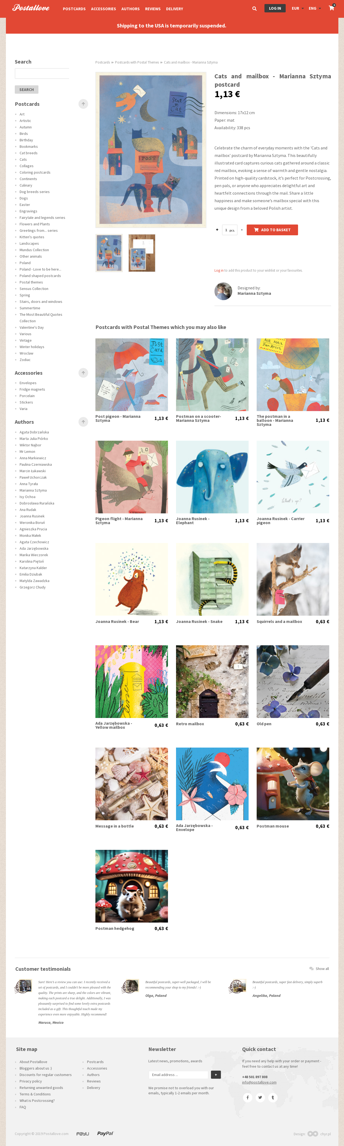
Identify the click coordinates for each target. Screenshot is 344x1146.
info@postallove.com (259, 1082)
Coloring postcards (35, 172)
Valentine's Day (32, 327)
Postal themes (31, 282)
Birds (24, 133)
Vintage (26, 340)
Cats (23, 159)
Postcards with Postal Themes (137, 62)
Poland (25, 262)
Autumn (26, 127)
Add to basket (272, 229)
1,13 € (161, 418)
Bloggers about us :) (36, 1068)
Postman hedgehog (114, 928)
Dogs (24, 198)
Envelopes (28, 382)
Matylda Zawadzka (34, 580)
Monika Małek (30, 535)
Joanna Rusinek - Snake (199, 621)
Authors (130, 8)
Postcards (74, 8)
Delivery (174, 8)
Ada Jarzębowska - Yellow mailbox (113, 725)
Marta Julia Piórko (34, 438)
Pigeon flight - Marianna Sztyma (119, 521)
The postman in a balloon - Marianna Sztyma (275, 420)
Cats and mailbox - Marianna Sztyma (191, 62)
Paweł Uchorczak (33, 477)
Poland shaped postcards (40, 275)
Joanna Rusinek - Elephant (193, 521)
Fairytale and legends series (42, 217)
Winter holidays (32, 346)
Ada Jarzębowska (34, 548)
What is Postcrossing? (37, 1100)
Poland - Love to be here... (40, 269)
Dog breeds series (35, 191)
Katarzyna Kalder (33, 567)
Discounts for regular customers (46, 1074)
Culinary (26, 185)
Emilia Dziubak (31, 574)
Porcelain (27, 395)
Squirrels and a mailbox (279, 621)
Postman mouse (273, 826)
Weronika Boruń (32, 522)
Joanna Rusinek (32, 516)
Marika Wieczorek (34, 554)
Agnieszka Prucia (33, 529)
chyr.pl (319, 1133)
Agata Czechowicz (34, 541)
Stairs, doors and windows (41, 301)
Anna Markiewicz (33, 457)
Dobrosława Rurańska (37, 503)
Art (22, 114)
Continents (28, 178)
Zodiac (25, 359)
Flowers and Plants (35, 224)
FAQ (23, 1107)
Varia (23, 408)
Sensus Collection (34, 288)
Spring (25, 295)
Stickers (26, 402)
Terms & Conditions (35, 1094)
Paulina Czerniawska (36, 464)
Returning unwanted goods (41, 1087)
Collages (27, 165)
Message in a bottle (114, 826)
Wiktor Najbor (30, 445)
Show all (319, 968)
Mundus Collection (34, 249)
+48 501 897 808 (254, 1076)
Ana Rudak (28, 509)
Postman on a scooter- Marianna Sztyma (198, 418)
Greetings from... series (39, 230)
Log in (275, 8)
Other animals (31, 256)
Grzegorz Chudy (33, 587)
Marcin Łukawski (33, 470)
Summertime (30, 308)
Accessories (103, 8)
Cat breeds (29, 152)
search (26, 89)
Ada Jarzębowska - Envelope (194, 827)
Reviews (153, 8)
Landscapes (29, 243)
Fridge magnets (32, 389)
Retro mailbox (190, 724)
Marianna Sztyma (33, 490)
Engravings (28, 211)
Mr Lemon (27, 451)
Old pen (264, 724)
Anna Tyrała (29, 483)
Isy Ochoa (27, 496)
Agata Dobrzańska (34, 432)
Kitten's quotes (32, 236)
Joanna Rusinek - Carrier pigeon (280, 521)
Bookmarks (29, 146)
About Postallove (33, 1061)
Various (25, 333)
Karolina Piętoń (32, 561)
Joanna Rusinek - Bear (117, 621)
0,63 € (322, 621)
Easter (25, 204)
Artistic (25, 120)
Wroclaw (26, 353)
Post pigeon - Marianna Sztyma (118, 418)
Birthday (26, 140)
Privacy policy (31, 1081)
